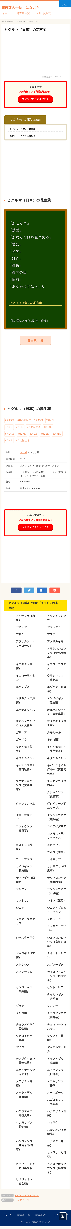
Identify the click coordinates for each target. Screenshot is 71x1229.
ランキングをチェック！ (35, 99)
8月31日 (57, 435)
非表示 (36, 120)
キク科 (23, 454)
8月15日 (9, 435)
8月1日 (33, 435)
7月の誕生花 (33, 428)
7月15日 (38, 421)
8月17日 (21, 435)
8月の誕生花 (23, 442)
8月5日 (9, 442)
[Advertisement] (35, 52)
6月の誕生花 (24, 421)
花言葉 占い (41, 1218)
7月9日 (20, 428)
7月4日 (50, 421)
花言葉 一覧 (20, 13)
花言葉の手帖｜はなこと (26, 7)
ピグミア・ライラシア (27, 1198)
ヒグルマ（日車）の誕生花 (24, 136)
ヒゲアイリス (22, 1203)
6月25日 (9, 421)
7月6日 (9, 428)
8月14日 (48, 428)
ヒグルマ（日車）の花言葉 (29, 29)
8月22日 (44, 435)
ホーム (5, 13)
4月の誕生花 (39, 13)
